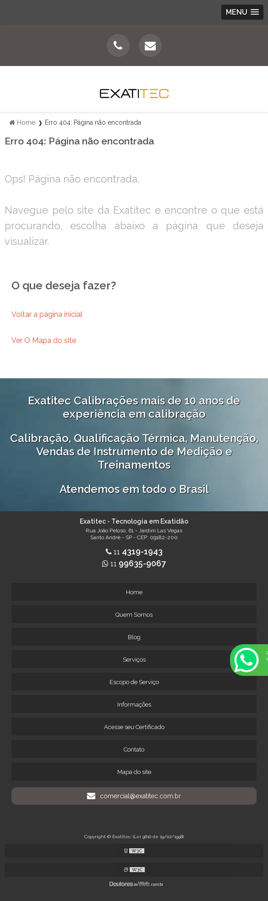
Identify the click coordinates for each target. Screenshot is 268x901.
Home (134, 592)
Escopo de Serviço (134, 682)
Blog (134, 637)
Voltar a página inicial (46, 314)
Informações (134, 704)
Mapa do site (134, 771)
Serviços (134, 659)
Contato (134, 749)
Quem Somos (134, 614)
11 (134, 551)
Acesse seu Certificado (134, 727)
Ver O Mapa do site (43, 340)
